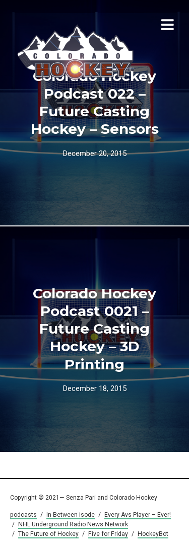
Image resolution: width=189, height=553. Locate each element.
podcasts (23, 514)
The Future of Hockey (48, 533)
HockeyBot (153, 533)
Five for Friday (108, 533)
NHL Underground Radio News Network (73, 524)
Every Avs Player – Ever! (137, 514)
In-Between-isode (70, 514)
